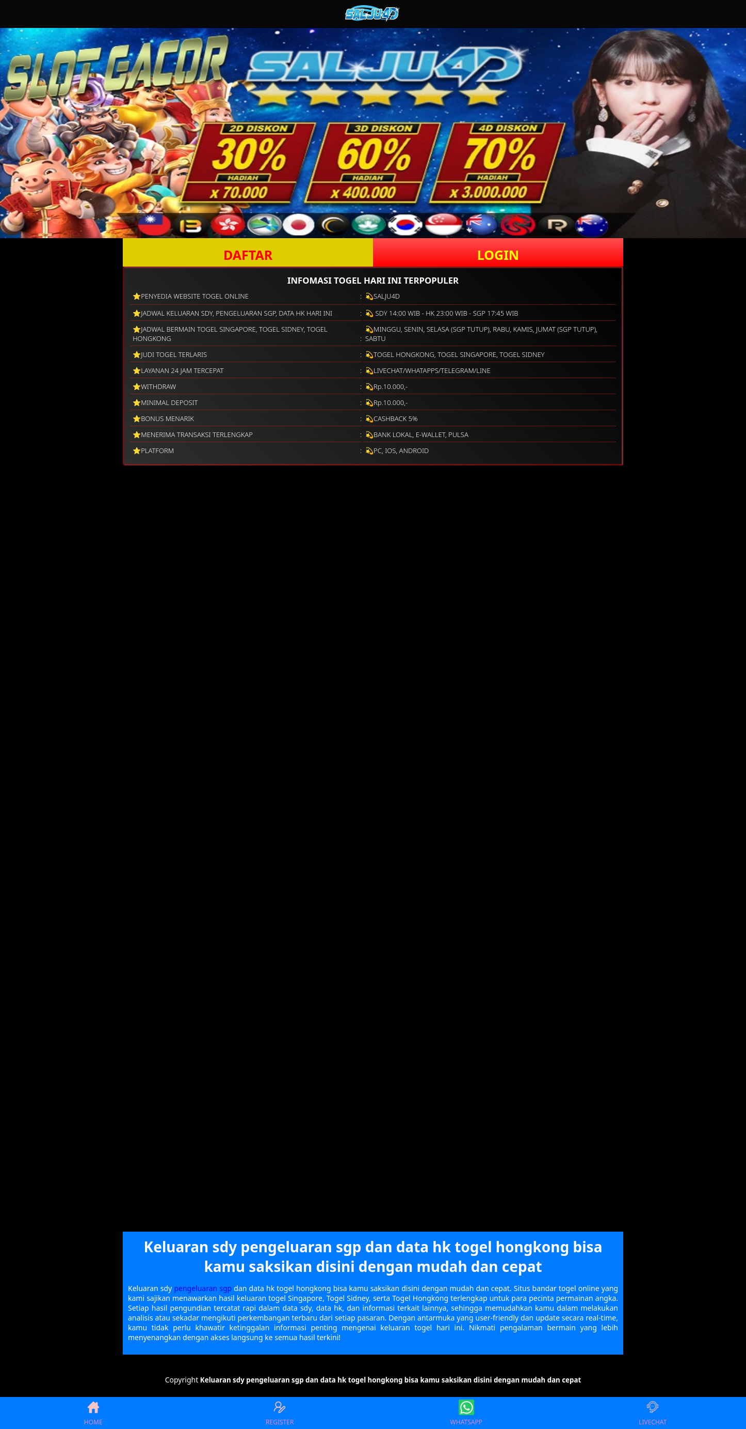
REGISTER (280, 1413)
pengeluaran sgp (203, 1288)
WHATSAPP (466, 1413)
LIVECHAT (653, 1413)
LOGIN (498, 254)
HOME (93, 1413)
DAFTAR (247, 254)
